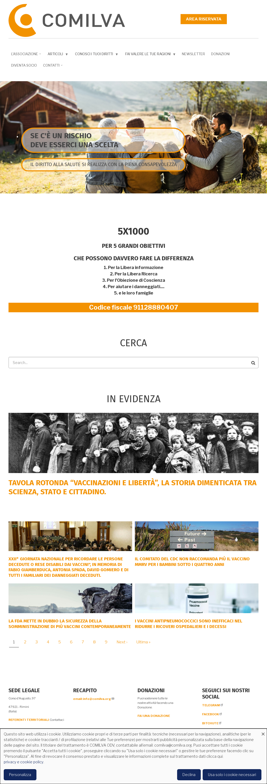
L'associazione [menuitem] (25, 56)
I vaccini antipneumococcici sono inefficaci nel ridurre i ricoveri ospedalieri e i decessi (188, 623)
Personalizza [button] (20, 774)
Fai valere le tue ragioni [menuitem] (149, 55)
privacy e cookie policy (23, 762)
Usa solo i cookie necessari (232, 774)
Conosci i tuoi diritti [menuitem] (95, 55)
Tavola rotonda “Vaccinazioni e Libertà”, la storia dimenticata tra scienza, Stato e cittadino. (133, 487)
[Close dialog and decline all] (263, 732)
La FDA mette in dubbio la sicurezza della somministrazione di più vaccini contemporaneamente (70, 623)
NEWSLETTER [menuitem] (193, 54)
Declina (188, 774)
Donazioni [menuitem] (220, 54)
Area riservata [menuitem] (204, 19)
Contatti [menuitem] (52, 67)
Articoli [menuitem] (56, 55)
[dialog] (133, 756)
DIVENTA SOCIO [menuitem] (24, 65)
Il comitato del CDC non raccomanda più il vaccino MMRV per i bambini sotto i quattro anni (192, 561)
